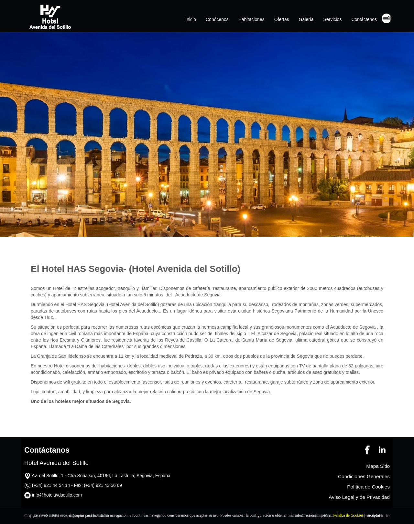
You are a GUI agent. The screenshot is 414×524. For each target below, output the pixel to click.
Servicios (332, 19)
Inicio (190, 19)
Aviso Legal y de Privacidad (359, 497)
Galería (306, 19)
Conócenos (217, 19)
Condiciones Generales (364, 476)
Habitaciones (251, 19)
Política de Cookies (348, 515)
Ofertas (281, 19)
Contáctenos (364, 19)
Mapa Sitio (378, 466)
